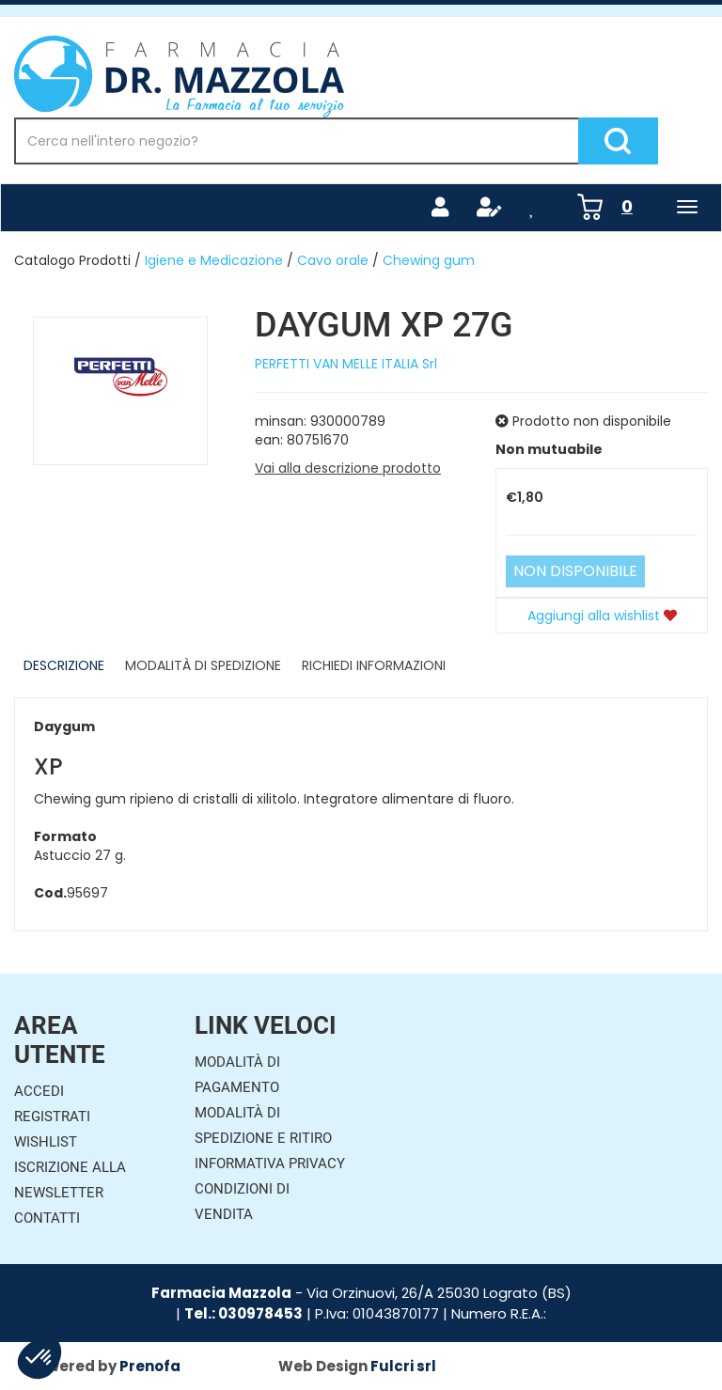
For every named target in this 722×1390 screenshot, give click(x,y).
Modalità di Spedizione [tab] (203, 665)
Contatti (47, 1218)
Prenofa (149, 1366)
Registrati (52, 1116)
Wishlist (45, 1141)
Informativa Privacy (270, 1163)
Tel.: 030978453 (243, 1313)
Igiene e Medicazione (214, 260)
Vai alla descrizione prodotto (348, 468)
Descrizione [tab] (64, 665)
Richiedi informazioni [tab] (374, 665)
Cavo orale (333, 260)
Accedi (39, 1091)
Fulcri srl (403, 1366)
